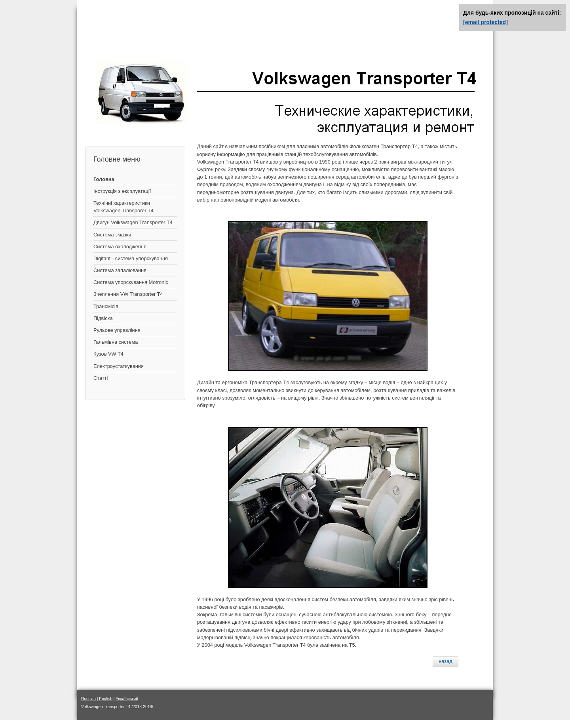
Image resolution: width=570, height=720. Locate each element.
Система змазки (112, 235)
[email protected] (485, 22)
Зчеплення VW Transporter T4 (128, 294)
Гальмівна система (115, 342)
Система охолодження (119, 247)
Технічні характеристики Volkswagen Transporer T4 (123, 206)
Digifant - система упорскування (130, 258)
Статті (100, 378)
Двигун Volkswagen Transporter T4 (133, 222)
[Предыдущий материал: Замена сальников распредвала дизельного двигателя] (445, 661)
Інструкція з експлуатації (122, 191)
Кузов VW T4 (108, 354)
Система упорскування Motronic (130, 282)
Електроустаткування (118, 366)
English (105, 699)
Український (127, 699)
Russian (88, 699)
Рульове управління (117, 330)
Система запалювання (119, 270)
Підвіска (103, 318)
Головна (103, 179)
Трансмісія (105, 306)
